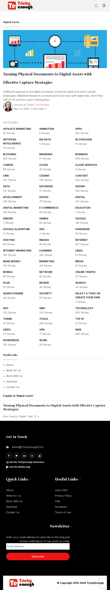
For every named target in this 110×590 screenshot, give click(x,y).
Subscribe (38, 556)
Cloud (43, 164)
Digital (30, 104)
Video (7, 329)
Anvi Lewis (9, 416)
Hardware (82, 229)
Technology (42, 104)
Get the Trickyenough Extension (28, 462)
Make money (12, 261)
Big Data (45, 139)
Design (80, 186)
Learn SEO (61, 490)
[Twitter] (16, 455)
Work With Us (14, 376)
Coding (44, 175)
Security (45, 293)
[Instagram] (32, 455)
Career (8, 164)
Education (82, 207)
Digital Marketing (16, 207)
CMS (6, 175)
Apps (78, 128)
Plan (6, 282)
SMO (42, 308)
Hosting (9, 239)
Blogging (9, 154)
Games (43, 218)
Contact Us (12, 387)
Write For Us (13, 370)
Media (79, 261)
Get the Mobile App (21, 466)
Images (44, 239)
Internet (81, 239)
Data (6, 186)
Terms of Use (63, 512)
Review (44, 282)
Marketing (46, 261)
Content (81, 175)
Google (80, 218)
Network (45, 272)
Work (43, 340)
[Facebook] (9, 455)
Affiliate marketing (17, 128)
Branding (45, 154)
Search (80, 282)
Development (12, 197)
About (9, 364)
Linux (79, 250)
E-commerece (48, 207)
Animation (46, 128)
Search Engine (13, 293)
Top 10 (79, 318)
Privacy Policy (63, 495)
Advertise (11, 381)
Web (78, 329)
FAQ (57, 501)
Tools (43, 318)
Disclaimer (61, 506)
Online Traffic (85, 272)
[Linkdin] (24, 455)
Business (81, 154)
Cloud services (86, 164)
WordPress (11, 340)
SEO (5, 308)
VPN (42, 329)
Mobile (8, 272)
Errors (8, 218)
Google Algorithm (16, 229)
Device (44, 197)
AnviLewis (18, 105)
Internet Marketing (17, 250)
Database (46, 186)
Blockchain (83, 139)
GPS (41, 229)
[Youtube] (39, 455)
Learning (45, 250)
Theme (7, 318)
